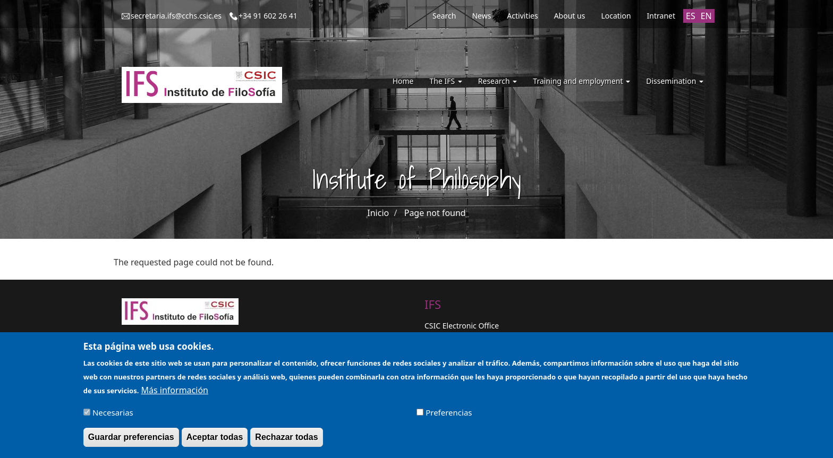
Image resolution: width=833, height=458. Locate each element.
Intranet (661, 16)
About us (569, 16)
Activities (522, 16)
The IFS (445, 81)
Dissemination (674, 81)
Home (403, 81)
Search (444, 16)
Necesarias (112, 416)
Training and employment (581, 81)
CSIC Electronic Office (461, 326)
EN (706, 16)
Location (616, 16)
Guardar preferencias (131, 441)
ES (690, 16)
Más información (174, 394)
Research (497, 81)
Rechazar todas (286, 441)
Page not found (435, 213)
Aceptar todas (214, 441)
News (481, 16)
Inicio (378, 213)
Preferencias (449, 416)
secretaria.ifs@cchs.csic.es (176, 16)
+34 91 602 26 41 (268, 16)
